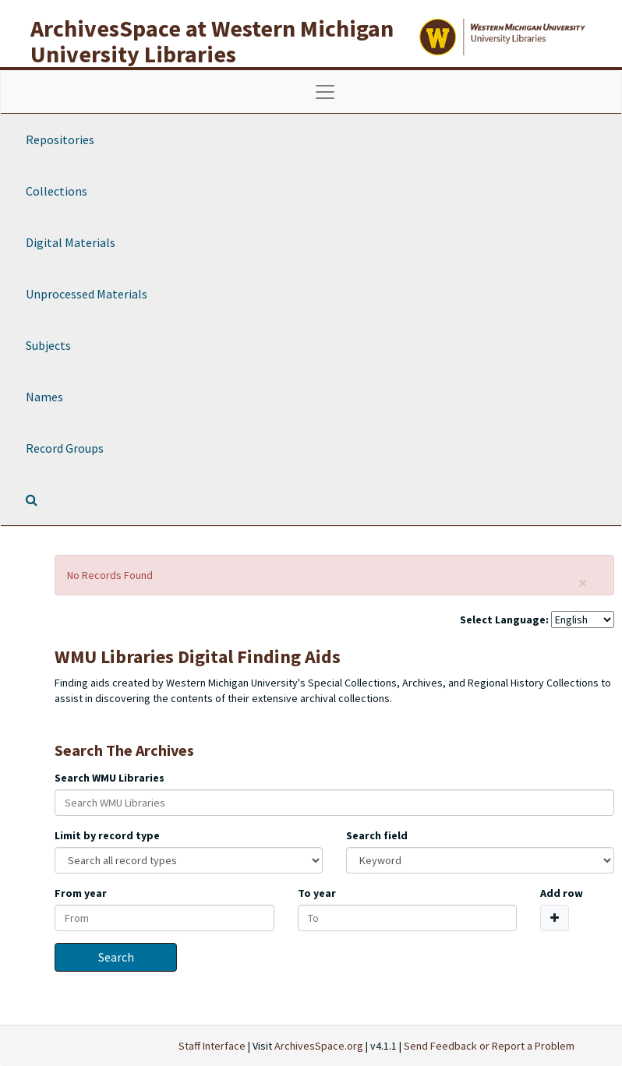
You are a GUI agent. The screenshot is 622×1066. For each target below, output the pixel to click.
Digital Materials (70, 242)
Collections (56, 191)
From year (81, 893)
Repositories (60, 139)
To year (317, 893)
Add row (561, 893)
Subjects (48, 345)
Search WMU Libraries (109, 778)
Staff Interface (212, 1046)
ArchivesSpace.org (318, 1046)
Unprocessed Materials (86, 294)
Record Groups (65, 448)
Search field (377, 835)
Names (44, 396)
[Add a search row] (554, 918)
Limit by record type (107, 835)
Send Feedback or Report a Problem (489, 1046)
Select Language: (504, 619)
